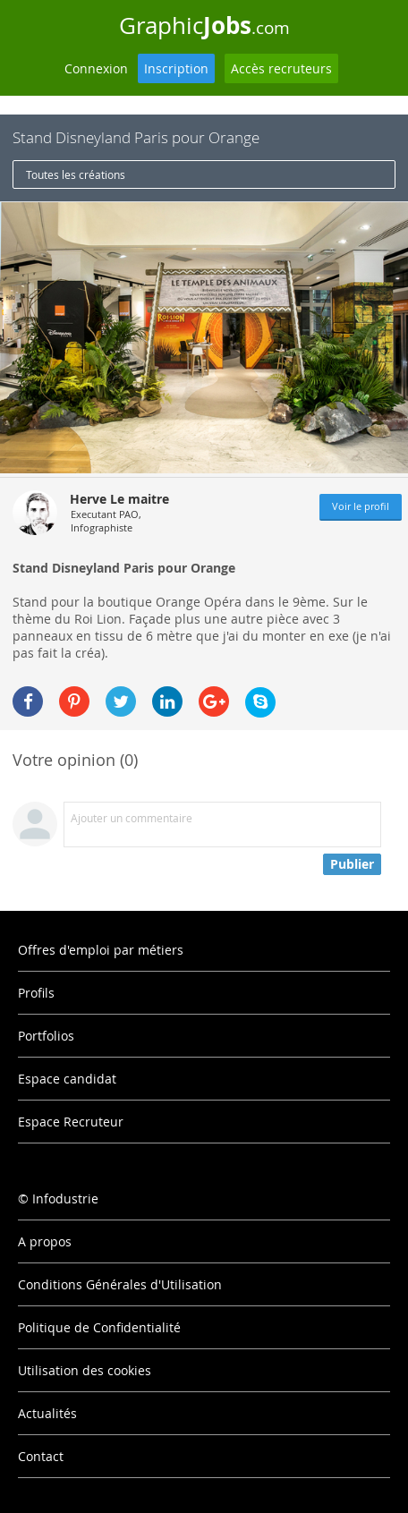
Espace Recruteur (70, 1121)
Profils (36, 992)
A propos (45, 1241)
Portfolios (46, 1035)
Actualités (47, 1413)
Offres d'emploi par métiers (100, 949)
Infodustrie (65, 1198)
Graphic (204, 25)
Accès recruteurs (281, 68)
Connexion (96, 68)
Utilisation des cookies (84, 1370)
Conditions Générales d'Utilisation (120, 1284)
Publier (352, 863)
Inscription (176, 68)
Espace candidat (67, 1078)
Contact (41, 1456)
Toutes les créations (75, 174)
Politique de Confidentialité (99, 1327)
